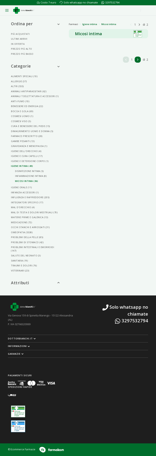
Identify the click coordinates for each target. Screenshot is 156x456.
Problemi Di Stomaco (27, 242)
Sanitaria (19, 260)
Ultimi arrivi (19, 38)
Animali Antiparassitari (28, 91)
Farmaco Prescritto (26, 136)
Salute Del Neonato (26, 255)
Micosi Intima (26, 181)
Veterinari (20, 270)
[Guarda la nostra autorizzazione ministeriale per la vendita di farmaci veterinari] (18, 426)
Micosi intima (108, 24)
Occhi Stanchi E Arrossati (30, 227)
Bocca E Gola (22, 111)
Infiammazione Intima (31, 175)
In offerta (18, 43)
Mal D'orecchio (23, 207)
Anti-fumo (20, 101)
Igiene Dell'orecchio (26, 151)
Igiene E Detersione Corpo (30, 161)
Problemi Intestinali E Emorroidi (32, 249)
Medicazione (21, 222)
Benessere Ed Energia (27, 106)
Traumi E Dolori (24, 265)
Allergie (19, 81)
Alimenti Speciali (24, 76)
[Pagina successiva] (139, 24)
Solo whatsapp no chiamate (81, 2)
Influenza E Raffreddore (30, 197)
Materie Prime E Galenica (29, 217)
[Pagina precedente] (130, 24)
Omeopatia (21, 232)
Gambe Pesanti (23, 141)
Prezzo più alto (21, 48)
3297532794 (112, 2)
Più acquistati (20, 33)
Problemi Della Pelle (27, 237)
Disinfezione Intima (29, 171)
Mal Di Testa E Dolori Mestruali (34, 212)
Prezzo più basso (22, 53)
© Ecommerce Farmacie (21, 449)
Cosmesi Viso (21, 121)
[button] (78, 338)
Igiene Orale (21, 187)
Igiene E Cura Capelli (26, 155)
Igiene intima (89, 24)
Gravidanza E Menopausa (29, 146)
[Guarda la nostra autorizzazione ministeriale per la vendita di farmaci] (18, 412)
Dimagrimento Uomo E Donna (32, 131)
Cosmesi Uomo (22, 116)
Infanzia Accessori (25, 192)
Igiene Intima (22, 165)
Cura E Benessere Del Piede (30, 126)
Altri (17, 86)
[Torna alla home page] (23, 10)
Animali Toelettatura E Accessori (34, 96)
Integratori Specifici (27, 202)
